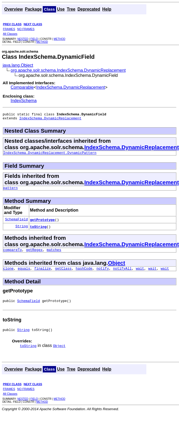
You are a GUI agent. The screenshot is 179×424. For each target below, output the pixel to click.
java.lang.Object (18, 65)
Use (61, 9)
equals (24, 273)
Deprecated (89, 9)
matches (54, 253)
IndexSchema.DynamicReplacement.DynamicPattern (49, 155)
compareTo (12, 253)
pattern (10, 190)
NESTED (22, 38)
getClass (63, 273)
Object (116, 267)
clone (8, 273)
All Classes (10, 33)
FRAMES (9, 29)
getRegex (34, 253)
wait (140, 273)
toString (38, 229)
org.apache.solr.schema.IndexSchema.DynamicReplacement (68, 70)
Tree (71, 9)
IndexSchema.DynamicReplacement (70, 87)
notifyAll (122, 273)
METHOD (59, 38)
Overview (13, 9)
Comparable (22, 87)
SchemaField (16, 222)
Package (33, 9)
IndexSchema (24, 100)
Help (106, 9)
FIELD (34, 38)
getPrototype (42, 222)
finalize (42, 273)
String (21, 229)
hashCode (84, 273)
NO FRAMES (26, 29)
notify (102, 273)
